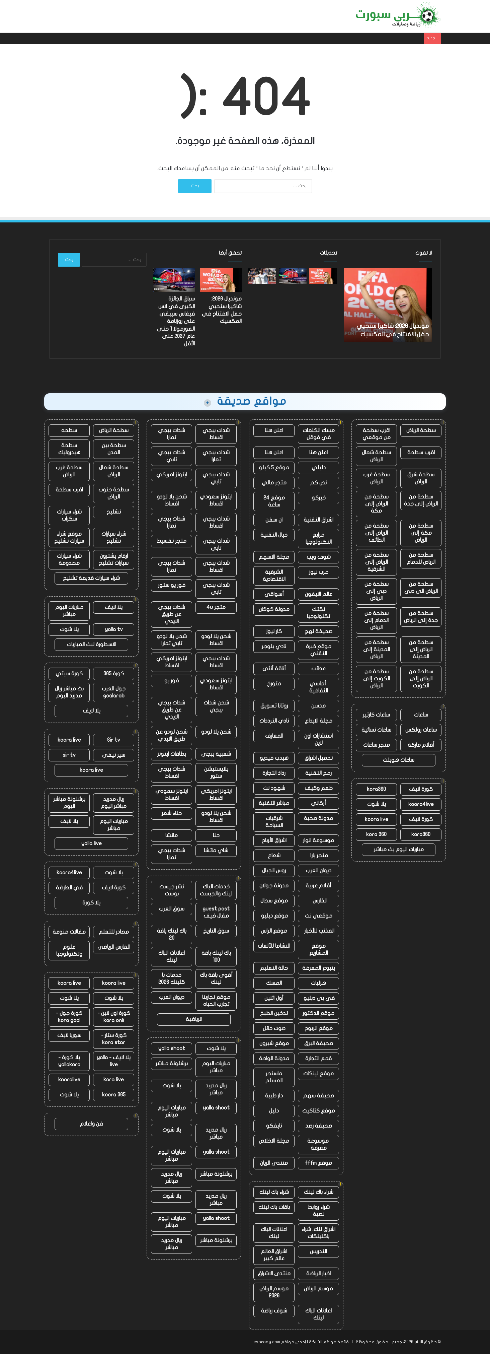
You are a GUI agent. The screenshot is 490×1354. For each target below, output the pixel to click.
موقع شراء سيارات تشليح (69, 537)
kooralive (69, 1079)
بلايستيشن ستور (216, 772)
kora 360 (376, 834)
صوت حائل (274, 1028)
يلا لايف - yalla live (114, 1061)
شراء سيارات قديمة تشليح (91, 578)
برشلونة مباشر (172, 1063)
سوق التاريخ (216, 931)
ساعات (421, 715)
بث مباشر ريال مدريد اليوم (69, 692)
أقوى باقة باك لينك (216, 978)
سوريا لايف (69, 1035)
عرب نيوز (318, 572)
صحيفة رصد (318, 1126)
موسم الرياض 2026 (274, 1292)
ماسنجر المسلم (273, 1077)
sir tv (69, 755)
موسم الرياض (318, 1288)
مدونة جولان (274, 885)
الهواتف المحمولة (152, 16)
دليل (274, 1110)
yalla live (91, 843)
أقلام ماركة (421, 745)
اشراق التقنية (318, 520)
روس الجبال (274, 870)
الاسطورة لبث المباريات (91, 644)
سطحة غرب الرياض (376, 478)
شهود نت (274, 788)
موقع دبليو (274, 916)
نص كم (318, 482)
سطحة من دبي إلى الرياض (376, 591)
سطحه (69, 430)
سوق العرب (171, 908)
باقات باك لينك (274, 1207)
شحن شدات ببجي (216, 706)
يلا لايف (113, 607)
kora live (113, 1079)
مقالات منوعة (69, 932)
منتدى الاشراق (274, 1273)
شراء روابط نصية (319, 1211)
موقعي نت (318, 916)
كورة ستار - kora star (114, 1039)
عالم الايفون (318, 594)
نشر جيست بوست (171, 890)
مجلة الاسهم (274, 557)
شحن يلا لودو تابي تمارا (172, 640)
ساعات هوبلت (398, 760)
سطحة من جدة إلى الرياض (421, 617)
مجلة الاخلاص (274, 1141)
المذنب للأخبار (318, 931)
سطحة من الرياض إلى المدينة (421, 649)
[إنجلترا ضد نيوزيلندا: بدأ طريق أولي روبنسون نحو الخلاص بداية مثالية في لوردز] (262, 276)
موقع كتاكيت (318, 1110)
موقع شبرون (274, 1043)
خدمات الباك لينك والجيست (216, 890)
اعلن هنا (274, 430)
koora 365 (114, 1094)
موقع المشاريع (318, 949)
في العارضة (69, 887)
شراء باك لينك (318, 1192)
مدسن (318, 705)
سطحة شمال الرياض (376, 456)
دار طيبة (274, 1095)
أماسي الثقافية (318, 687)
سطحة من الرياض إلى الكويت (421, 678)
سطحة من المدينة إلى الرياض (376, 649)
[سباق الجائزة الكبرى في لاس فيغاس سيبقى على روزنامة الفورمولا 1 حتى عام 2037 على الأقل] (293, 276)
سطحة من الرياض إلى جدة (421, 500)
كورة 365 (113, 673)
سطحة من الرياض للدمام (421, 558)
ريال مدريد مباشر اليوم (114, 803)
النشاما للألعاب (274, 946)
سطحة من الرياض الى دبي (421, 588)
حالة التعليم (274, 968)
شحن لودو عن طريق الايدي (171, 735)
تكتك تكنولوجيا (318, 613)
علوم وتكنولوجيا (69, 950)
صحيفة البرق (318, 1043)
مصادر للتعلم (114, 932)
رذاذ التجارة (273, 773)
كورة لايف (421, 789)
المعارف (274, 736)
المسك (274, 983)
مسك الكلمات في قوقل (319, 434)
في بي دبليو (318, 998)
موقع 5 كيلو (274, 467)
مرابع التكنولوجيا (319, 538)
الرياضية (194, 1019)
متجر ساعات (376, 745)
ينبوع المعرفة (318, 968)
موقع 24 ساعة (274, 501)
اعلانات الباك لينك (274, 1233)
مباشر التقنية (274, 803)
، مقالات (117, 16)
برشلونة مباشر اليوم (69, 803)
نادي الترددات (274, 721)
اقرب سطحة (421, 452)
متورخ (274, 683)
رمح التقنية (318, 773)
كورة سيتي (69, 673)
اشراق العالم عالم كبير (274, 1255)
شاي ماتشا (216, 850)
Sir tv (113, 740)
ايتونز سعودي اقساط (216, 500)
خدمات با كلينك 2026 (171, 978)
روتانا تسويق (274, 705)
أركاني (318, 803)
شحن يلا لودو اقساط (172, 500)
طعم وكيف (319, 788)
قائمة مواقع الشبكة (329, 1342)
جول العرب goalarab (114, 692)
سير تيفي (113, 755)
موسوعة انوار (318, 840)
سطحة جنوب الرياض (113, 493)
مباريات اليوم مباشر (216, 1067)
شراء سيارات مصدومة (69, 559)
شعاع (274, 855)
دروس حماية (192, 16)
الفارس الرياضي (113, 947)
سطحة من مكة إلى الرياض (421, 533)
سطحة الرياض (421, 430)
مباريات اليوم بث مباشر (399, 849)
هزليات (318, 983)
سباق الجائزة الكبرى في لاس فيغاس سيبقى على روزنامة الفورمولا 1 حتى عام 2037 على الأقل (176, 321)
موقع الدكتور (318, 1013)
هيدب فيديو (274, 758)
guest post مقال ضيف (216, 912)
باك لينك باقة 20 (171, 934)
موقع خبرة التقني (318, 650)
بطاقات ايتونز (171, 754)
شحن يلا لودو (216, 732)
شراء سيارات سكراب (69, 515)
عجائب (318, 668)
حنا (216, 835)
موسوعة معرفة (318, 1144)
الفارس (318, 900)
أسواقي (274, 594)
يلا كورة (91, 902)
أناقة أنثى (274, 668)
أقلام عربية (318, 885)
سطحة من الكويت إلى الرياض (376, 678)
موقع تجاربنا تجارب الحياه (216, 1001)
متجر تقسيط (171, 541)
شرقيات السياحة (274, 822)
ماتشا (171, 835)
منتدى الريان (274, 1163)
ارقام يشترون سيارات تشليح (114, 559)
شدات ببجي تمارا (171, 434)
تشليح (113, 512)
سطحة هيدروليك (69, 449)
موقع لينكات (318, 1073)
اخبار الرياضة (318, 1273)
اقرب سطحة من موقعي (376, 434)
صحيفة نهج (318, 631)
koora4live (421, 804)
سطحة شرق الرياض (420, 478)
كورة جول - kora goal (69, 1017)
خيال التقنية (274, 535)
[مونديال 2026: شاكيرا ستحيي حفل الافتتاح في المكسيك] (323, 276)
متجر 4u (216, 607)
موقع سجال (274, 900)
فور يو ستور (171, 585)
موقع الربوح (319, 1028)
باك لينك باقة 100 (216, 956)
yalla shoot (171, 1048)
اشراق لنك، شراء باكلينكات (318, 1233)
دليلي (319, 467)
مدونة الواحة (274, 1058)
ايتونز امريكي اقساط (171, 662)
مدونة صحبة (318, 818)
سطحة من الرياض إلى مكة (376, 504)
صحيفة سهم (318, 1095)
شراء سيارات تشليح (113, 537)
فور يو (171, 680)
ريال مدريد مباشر (216, 1089)
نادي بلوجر (274, 646)
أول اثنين (273, 998)
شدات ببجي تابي (171, 456)
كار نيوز (274, 631)
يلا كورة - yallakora (69, 1061)
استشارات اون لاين (318, 739)
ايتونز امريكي (171, 474)
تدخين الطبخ (274, 1013)
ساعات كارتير (376, 715)
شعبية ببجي (216, 754)
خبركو (319, 497)
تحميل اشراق (319, 758)
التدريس (318, 1251)
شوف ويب (319, 557)
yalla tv (114, 629)
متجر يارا (318, 855)
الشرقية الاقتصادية (274, 575)
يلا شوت (376, 804)
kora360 (376, 789)
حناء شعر (172, 813)
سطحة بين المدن (114, 449)
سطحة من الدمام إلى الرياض (376, 620)
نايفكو (274, 1126)
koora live (376, 819)
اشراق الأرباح (274, 840)
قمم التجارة (318, 1058)
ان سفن (273, 520)
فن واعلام (91, 1124)
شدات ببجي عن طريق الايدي (171, 614)
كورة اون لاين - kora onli (113, 1017)
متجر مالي (274, 482)
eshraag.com (266, 1342)
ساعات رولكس (421, 730)
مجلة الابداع (318, 721)
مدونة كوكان (274, 609)
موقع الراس (274, 931)
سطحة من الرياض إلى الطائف (376, 533)
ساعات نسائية (376, 730)
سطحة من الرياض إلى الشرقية (376, 562)
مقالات (220, 16)
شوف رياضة (274, 1310)
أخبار (240, 16)
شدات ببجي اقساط (216, 434)
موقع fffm (318, 1163)
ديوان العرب (318, 870)
